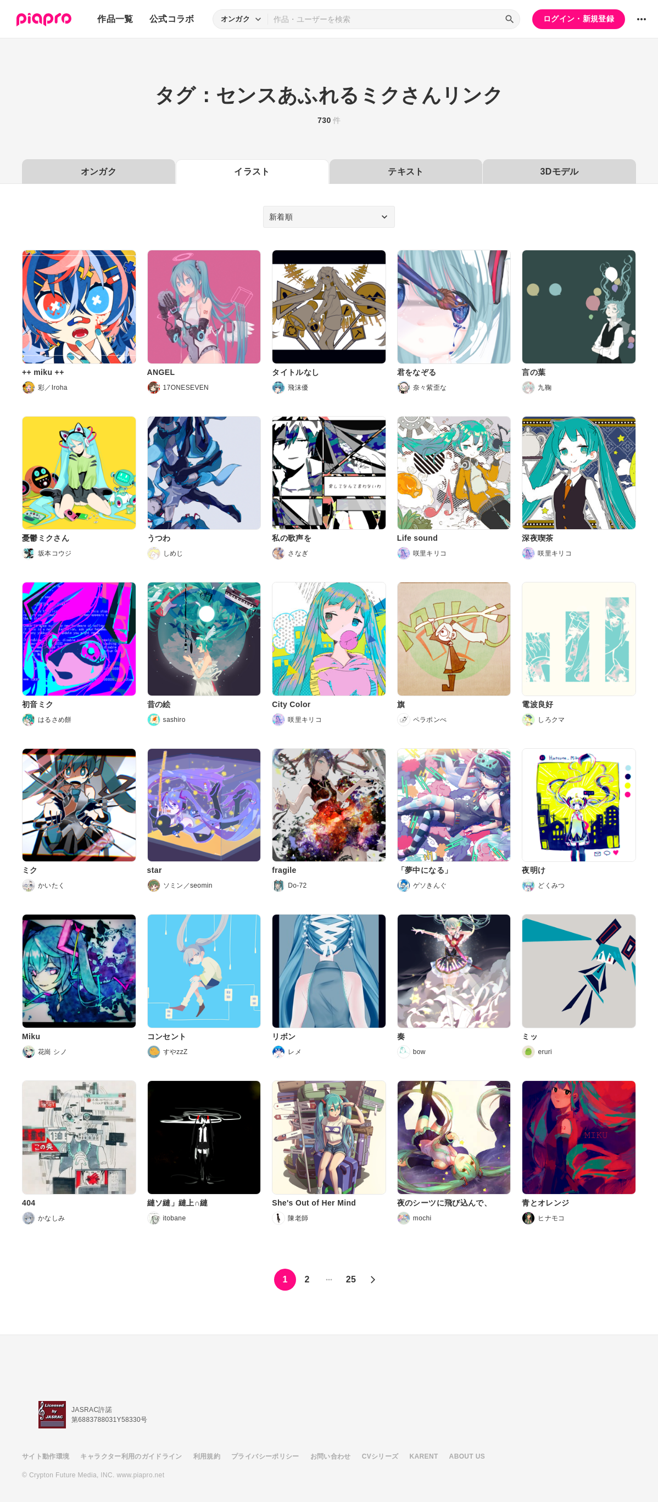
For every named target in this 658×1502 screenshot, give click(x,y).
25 (351, 1279)
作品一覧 (115, 19)
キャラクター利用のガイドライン (131, 1456)
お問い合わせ (330, 1456)
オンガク (98, 171)
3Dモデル (559, 171)
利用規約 (206, 1456)
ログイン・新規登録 (578, 18)
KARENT (424, 1456)
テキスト (405, 171)
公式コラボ (171, 19)
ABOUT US (467, 1456)
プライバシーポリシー (265, 1456)
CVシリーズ (380, 1456)
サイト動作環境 (45, 1456)
